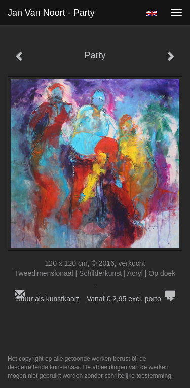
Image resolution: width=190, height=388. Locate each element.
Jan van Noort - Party (51, 13)
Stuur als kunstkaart (95, 299)
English (152, 13)
